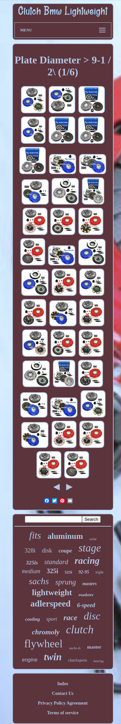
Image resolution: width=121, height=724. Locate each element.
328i (30, 550)
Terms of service (62, 712)
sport (51, 619)
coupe (65, 551)
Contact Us (63, 693)
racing (87, 560)
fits (35, 535)
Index (62, 683)
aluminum (65, 536)
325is (32, 563)
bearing (99, 661)
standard (56, 562)
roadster (86, 594)
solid (92, 539)
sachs (39, 581)
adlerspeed (50, 603)
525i (68, 572)
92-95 (83, 572)
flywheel (43, 644)
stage (89, 548)
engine (29, 660)
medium (31, 571)
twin (53, 657)
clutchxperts (77, 660)
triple (100, 572)
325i (52, 570)
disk (47, 550)
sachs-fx (75, 648)
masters (89, 583)
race (70, 617)
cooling (32, 619)
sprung (65, 582)
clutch (80, 629)
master (94, 647)
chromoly (46, 632)
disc (92, 616)
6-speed (86, 605)
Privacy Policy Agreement (62, 703)
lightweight (52, 592)
